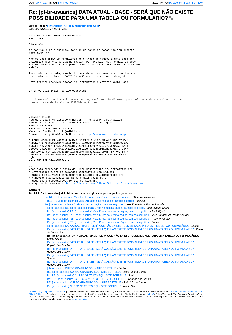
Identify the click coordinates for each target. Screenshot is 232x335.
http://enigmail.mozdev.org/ (105, 156)
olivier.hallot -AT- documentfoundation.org (73, 26)
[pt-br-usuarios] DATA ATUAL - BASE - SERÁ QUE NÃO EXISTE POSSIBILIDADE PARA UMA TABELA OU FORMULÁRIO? (118, 259)
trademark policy (79, 332)
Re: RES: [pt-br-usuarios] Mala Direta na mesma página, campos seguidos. (87, 230)
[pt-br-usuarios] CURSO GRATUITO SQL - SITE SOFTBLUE (81, 302)
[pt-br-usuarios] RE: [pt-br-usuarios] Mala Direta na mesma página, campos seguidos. (96, 241)
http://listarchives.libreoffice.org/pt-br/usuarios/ (105, 217)
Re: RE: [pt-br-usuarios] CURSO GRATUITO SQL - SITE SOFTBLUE (86, 309)
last (76, 2)
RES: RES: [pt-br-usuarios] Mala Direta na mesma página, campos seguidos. (91, 234)
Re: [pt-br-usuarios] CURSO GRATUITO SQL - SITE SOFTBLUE (84, 319)
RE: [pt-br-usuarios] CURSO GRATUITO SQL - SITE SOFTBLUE (84, 305)
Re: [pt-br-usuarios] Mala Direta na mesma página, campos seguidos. (84, 237)
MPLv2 (150, 327)
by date (173, 2)
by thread (184, 2)
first (60, 2)
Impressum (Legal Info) (54, 325)
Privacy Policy (35, 325)
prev (38, 2)
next (44, 2)
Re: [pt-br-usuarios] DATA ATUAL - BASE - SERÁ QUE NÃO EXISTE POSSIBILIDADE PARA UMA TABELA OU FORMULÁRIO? (111, 15)
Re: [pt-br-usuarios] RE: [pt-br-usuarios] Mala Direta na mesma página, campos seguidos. (98, 245)
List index (197, 2)
